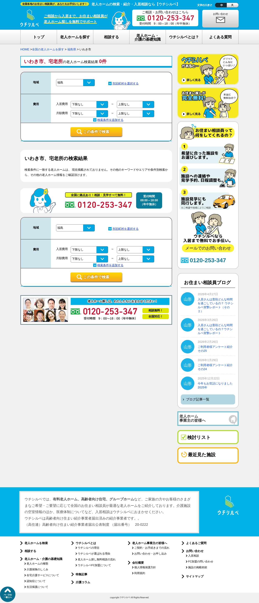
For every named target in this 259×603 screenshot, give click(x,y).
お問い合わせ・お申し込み (150, 553)
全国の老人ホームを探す (48, 49)
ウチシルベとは (86, 543)
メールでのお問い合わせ (208, 248)
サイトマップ (195, 576)
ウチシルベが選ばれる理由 (94, 553)
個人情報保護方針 (145, 567)
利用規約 (139, 573)
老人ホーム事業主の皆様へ (149, 543)
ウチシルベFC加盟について (94, 565)
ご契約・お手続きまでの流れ (151, 547)
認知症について (36, 581)
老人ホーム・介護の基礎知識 (43, 559)
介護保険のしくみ (37, 569)
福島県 (71, 49)
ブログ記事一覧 (197, 399)
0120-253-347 (208, 260)
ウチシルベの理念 (88, 547)
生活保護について (37, 586)
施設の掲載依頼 (197, 567)
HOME (24, 49)
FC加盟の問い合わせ (200, 561)
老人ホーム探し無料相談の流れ (97, 559)
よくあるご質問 (196, 543)
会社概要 (138, 562)
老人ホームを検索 (36, 543)
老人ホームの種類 (37, 563)
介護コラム (83, 582)
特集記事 (81, 574)
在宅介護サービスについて (43, 575)
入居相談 (193, 555)
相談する (30, 551)
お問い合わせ (220, 13)
